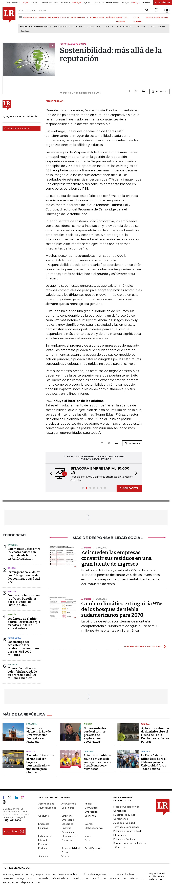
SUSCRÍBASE (162, 2)
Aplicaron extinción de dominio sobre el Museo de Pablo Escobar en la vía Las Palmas (155, 735)
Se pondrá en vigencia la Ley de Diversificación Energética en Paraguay (38, 735)
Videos (65, 856)
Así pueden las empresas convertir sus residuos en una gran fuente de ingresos (116, 558)
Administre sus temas (17, 128)
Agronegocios (46, 803)
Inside (88, 836)
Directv (109, 27)
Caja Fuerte (67, 807)
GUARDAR (159, 91)
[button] (50, 474)
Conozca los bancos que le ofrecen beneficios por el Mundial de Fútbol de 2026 (24, 600)
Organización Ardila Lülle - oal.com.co (157, 876)
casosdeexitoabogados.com (18, 878)
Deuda (161, 27)
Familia (25, 31)
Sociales (43, 856)
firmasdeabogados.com (97, 874)
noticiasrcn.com (117, 878)
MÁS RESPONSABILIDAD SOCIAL (143, 646)
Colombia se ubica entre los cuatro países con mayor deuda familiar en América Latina (24, 553)
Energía (80, 27)
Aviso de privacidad (124, 822)
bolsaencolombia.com (126, 874)
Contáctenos (120, 818)
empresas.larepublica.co (66, 874)
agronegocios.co (40, 874)
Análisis (88, 803)
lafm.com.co (136, 878)
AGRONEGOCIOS (95, 17)
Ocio (87, 840)
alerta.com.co (10, 882)
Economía (90, 815)
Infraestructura (69, 836)
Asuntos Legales (47, 807)
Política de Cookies (124, 839)
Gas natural (94, 27)
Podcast (42, 848)
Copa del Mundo (124, 27)
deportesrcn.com (30, 882)
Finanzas (43, 828)
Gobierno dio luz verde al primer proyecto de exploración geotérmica (95, 735)
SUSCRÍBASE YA (129, 488)
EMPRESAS (53, 17)
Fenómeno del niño (63, 27)
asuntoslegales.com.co (15, 874)
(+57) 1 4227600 (12, 820)
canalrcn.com (80, 878)
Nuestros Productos (124, 814)
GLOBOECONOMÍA (76, 17)
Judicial (145, 724)
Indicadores (44, 836)
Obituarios (67, 840)
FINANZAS (28, 17)
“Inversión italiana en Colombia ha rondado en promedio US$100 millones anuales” (22, 673)
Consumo (43, 815)
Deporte (89, 751)
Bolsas (12, 568)
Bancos (12, 591)
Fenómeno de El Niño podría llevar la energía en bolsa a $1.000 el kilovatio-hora (24, 623)
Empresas (43, 824)
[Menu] (20, 17)
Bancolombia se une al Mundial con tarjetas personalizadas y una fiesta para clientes (40, 764)
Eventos (89, 824)
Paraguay (31, 724)
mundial (141, 27)
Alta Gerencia (68, 803)
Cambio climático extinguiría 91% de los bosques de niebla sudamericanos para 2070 (121, 609)
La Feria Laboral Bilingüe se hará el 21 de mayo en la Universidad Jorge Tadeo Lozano (154, 762)
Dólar (152, 27)
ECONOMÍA (41, 17)
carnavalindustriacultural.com (53, 878)
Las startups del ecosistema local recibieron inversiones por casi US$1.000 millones (23, 648)
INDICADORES (153, 17)
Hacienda (12, 545)
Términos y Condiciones (126, 827)
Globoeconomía (94, 828)
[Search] (146, 10)
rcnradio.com (98, 878)
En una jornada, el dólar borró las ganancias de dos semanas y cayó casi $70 (24, 576)
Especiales (67, 824)
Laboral (145, 751)
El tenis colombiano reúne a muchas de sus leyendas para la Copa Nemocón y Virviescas (97, 762)
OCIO (63, 17)
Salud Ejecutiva (93, 848)
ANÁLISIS (110, 17)
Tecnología (14, 638)
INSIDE (164, 17)
